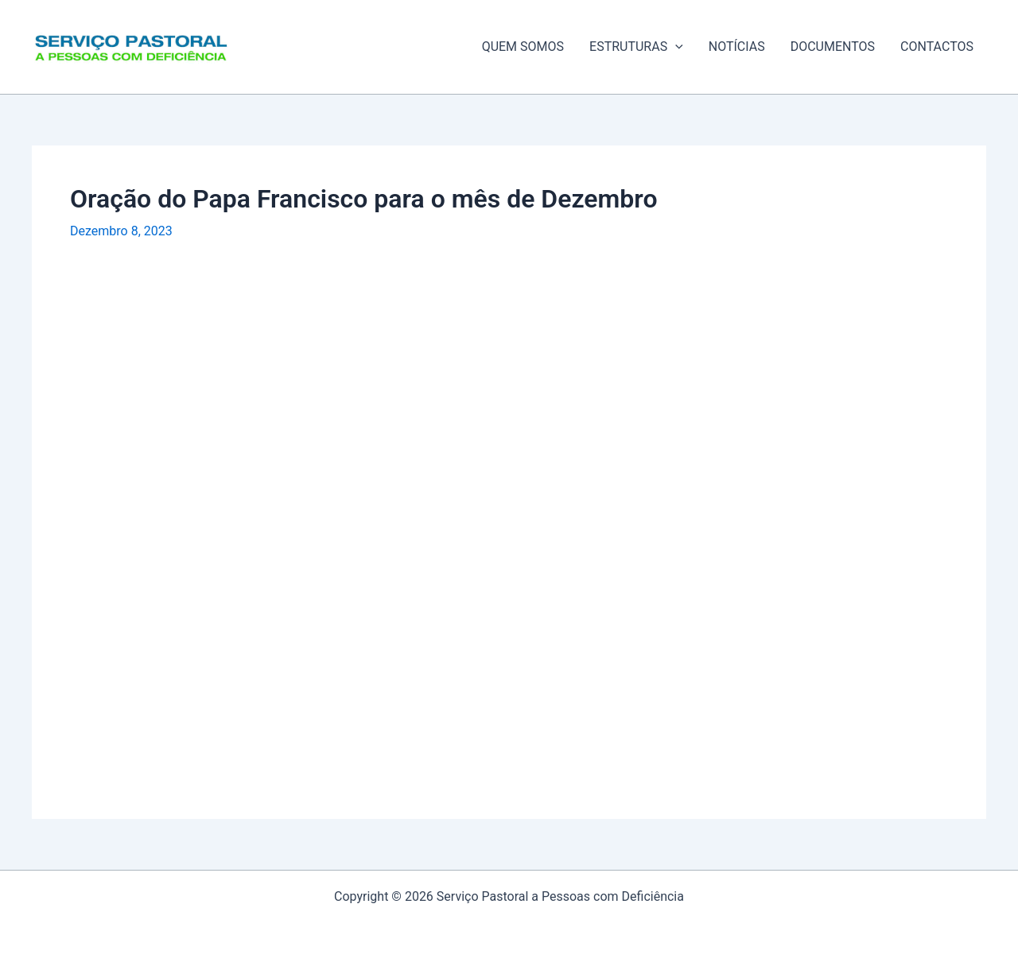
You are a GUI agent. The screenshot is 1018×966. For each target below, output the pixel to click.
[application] (675, 47)
